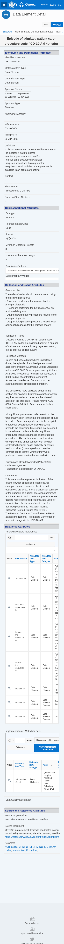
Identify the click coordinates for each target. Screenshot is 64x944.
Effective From (12, 124)
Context (9, 176)
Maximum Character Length (20, 255)
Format (9, 234)
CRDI (22, 847)
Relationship (21, 558)
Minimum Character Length (19, 245)
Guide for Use (12, 290)
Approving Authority (15, 114)
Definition (10, 145)
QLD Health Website (32, 930)
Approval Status (13, 89)
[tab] (7, 31)
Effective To (11, 135)
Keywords (10, 843)
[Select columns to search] (11, 537)
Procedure (31, 850)
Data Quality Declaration (18, 799)
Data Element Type (15, 78)
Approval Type (12, 103)
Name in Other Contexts (17, 197)
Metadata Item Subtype (46, 559)
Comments (11, 475)
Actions (30, 544)
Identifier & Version (15, 57)
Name (47, 765)
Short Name (11, 186)
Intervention (18, 850)
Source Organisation (16, 815)
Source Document (14, 826)
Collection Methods (15, 356)
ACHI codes (11, 847)
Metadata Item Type (15, 68)
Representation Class (16, 223)
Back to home (32, 920)
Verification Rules (14, 335)
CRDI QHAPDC (34, 847)
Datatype (10, 213)
